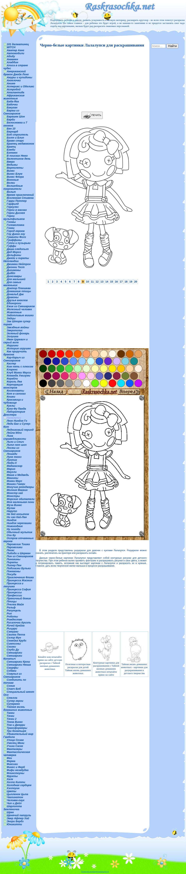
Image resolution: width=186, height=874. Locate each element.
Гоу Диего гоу (16, 233)
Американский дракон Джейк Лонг (16, 73)
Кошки (11, 396)
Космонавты (15, 390)
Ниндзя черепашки (19, 523)
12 (97, 281)
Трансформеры (17, 727)
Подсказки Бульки (19, 568)
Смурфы (12, 667)
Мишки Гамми (16, 483)
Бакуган (12, 107)
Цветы (11, 791)
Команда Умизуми (18, 375)
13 (102, 281)
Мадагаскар (14, 465)
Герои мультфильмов (14, 217)
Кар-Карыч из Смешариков (13, 359)
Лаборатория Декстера (14, 413)
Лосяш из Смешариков (11, 449)
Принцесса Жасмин (19, 580)
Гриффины (14, 240)
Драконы (13, 297)
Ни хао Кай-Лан (17, 517)
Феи (9, 758)
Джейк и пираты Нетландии (16, 260)
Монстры (13, 496)
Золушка (12, 336)
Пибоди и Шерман (18, 553)
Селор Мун (14, 637)
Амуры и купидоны (19, 77)
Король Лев (14, 381)
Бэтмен (12, 152)
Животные (14, 312)
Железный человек (19, 309)
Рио (9, 613)
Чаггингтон (15, 797)
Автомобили (15, 53)
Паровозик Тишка (18, 544)
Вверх (11, 161)
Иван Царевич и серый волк (15, 341)
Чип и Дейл (14, 803)
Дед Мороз (14, 252)
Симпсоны (14, 643)
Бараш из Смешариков (11, 112)
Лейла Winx (14, 432)
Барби (11, 119)
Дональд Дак (15, 294)
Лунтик (12, 459)
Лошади (12, 453)
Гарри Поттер (17, 200)
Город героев (15, 230)
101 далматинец (18, 44)
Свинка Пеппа (16, 634)
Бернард (12, 131)
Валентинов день (18, 158)
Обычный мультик (19, 532)
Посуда (11, 574)
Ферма (11, 761)
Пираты (12, 562)
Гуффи (11, 246)
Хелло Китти (16, 782)
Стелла (12, 697)
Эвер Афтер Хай (18, 818)
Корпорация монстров (13, 386)
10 (87, 281)
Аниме (11, 83)
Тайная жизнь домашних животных (17, 708)
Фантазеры (14, 749)
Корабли (12, 378)
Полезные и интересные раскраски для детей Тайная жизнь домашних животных (78, 655)
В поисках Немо (17, 155)
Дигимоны (14, 270)
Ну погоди (13, 529)
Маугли (12, 471)
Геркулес (13, 206)
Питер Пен (14, 565)
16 (116, 281)
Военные (13, 179)
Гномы (11, 221)
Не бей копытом (18, 514)
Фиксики (12, 764)
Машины (12, 477)
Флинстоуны (15, 773)
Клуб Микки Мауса (19, 372)
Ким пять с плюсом (20, 366)
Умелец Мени (15, 742)
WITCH (11, 47)
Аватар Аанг (15, 50)
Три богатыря (16, 730)
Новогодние (15, 526)
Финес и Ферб (16, 767)
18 (125, 281)
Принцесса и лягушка (13, 585)
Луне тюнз (14, 456)
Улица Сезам (15, 739)
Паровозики (14, 547)
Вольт (11, 191)
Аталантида (15, 92)
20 (135, 281)
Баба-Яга (13, 101)
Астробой (14, 89)
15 (111, 281)
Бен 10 (11, 128)
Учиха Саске (15, 746)
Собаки (11, 670)
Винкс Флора (15, 176)
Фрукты (12, 776)
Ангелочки (14, 80)
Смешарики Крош (18, 661)
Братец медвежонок (20, 143)
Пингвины (13, 559)
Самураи (12, 631)
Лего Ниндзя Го (17, 420)
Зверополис (15, 330)
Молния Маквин (17, 489)
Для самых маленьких (12, 284)
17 (121, 281)
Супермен (13, 703)
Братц (11, 146)
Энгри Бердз (15, 821)
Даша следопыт (18, 249)
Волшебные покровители (13, 187)
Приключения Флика (20, 577)
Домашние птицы (19, 291)
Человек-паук (15, 800)
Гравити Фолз (16, 237)
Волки (11, 182)
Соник (11, 685)
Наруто (12, 511)
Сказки (11, 646)
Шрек (10, 812)
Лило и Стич (15, 441)
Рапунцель (14, 610)
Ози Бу (11, 535)
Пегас (10, 550)
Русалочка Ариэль (19, 622)
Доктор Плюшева (18, 288)
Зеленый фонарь (18, 333)
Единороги (14, 303)
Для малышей (16, 279)
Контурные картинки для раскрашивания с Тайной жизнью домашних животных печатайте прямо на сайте (106, 655)
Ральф (11, 607)
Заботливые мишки (20, 315)
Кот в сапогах (16, 393)
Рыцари (12, 628)
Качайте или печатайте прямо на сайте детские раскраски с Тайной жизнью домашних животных (50, 655)
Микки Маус (14, 480)
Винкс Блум (14, 173)
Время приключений (20, 194)
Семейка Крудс (17, 640)
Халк (10, 779)
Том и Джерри (16, 724)
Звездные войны (18, 327)
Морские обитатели (20, 499)
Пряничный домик (19, 598)
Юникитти (14, 824)
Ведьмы (12, 164)
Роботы (12, 616)
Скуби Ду (13, 649)
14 (106, 281)
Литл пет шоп (17, 444)
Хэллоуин (13, 788)
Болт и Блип (15, 137)
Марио (11, 468)
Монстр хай (15, 493)
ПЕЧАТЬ (92, 115)
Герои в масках (17, 209)
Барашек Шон (16, 116)
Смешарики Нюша (19, 664)
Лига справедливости (14, 437)
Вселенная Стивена (20, 197)
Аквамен (12, 59)
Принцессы (14, 592)
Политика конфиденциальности (95, 872)
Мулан (11, 508)
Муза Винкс (14, 505)
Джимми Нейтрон (19, 264)
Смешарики (14, 652)
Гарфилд (13, 203)
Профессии (14, 595)
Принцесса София (19, 589)
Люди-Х (12, 462)
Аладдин (12, 62)
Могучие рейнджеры (20, 486)
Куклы (11, 405)
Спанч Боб (14, 688)
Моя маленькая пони (20, 502)
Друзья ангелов (17, 300)
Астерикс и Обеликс (20, 86)
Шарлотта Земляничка (12, 808)
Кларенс (12, 369)
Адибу (11, 56)
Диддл (11, 273)
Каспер (11, 363)
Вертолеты (15, 167)
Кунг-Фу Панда (16, 408)
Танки (10, 712)
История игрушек (19, 348)
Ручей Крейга (15, 625)
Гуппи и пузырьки (18, 243)
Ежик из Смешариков (21, 306)
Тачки (10, 715)
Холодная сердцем (19, 785)
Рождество (14, 619)
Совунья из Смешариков (12, 675)
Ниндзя (11, 520)
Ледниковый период (20, 429)
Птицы (12, 601)
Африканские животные (13, 97)
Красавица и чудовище (13, 401)
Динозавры (14, 276)
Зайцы (11, 318)
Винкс (11, 170)
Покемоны (14, 571)
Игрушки (12, 345)
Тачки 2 (11, 718)
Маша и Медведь (18, 474)
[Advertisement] (91, 79)
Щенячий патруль (19, 815)
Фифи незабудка (17, 770)
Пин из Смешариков (20, 556)
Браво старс (15, 140)
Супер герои (15, 700)
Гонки (10, 227)
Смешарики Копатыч (12, 657)
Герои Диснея (16, 212)
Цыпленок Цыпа (17, 794)
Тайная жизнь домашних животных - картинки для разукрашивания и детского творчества (134, 655)
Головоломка (15, 224)
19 (130, 281)
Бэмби (11, 149)
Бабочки (12, 104)
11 (92, 281)
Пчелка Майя (15, 604)
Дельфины (14, 255)
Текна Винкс (15, 721)
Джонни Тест (16, 267)
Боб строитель (17, 134)
